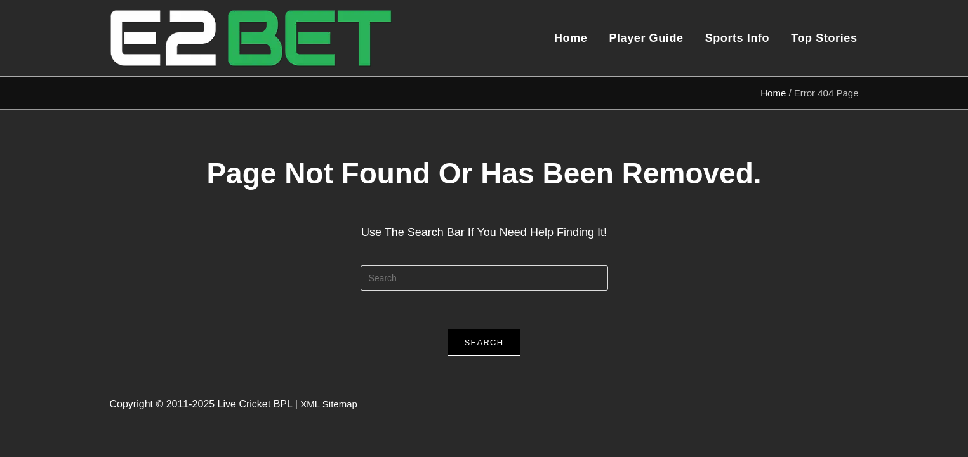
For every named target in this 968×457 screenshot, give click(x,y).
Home (773, 93)
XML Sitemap (328, 404)
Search (484, 342)
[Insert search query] (484, 278)
